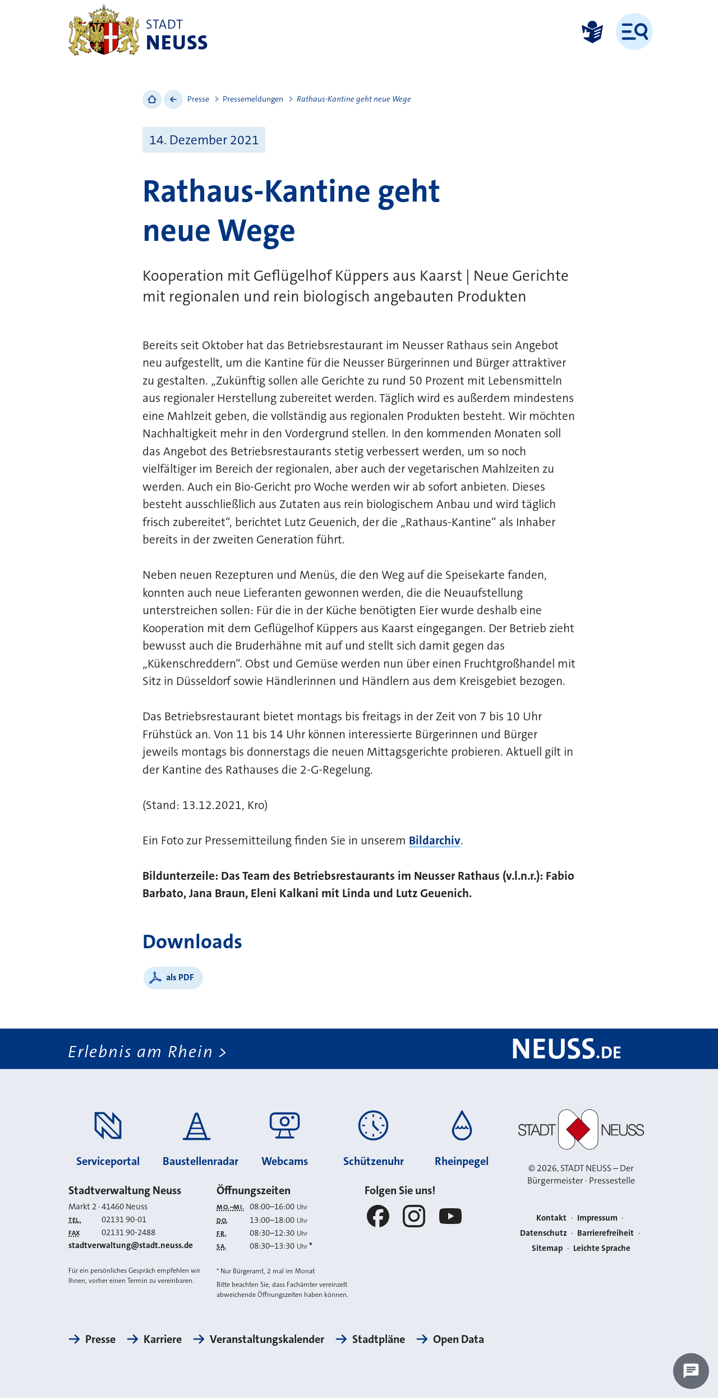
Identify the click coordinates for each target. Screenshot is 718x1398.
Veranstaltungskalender (267, 1339)
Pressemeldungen (253, 99)
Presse (198, 99)
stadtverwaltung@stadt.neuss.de (130, 1245)
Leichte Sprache (601, 1248)
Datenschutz (543, 1233)
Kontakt (551, 1217)
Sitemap (547, 1248)
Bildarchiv (435, 840)
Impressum (597, 1217)
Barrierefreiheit (605, 1233)
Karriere (163, 1339)
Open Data (458, 1339)
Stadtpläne (378, 1339)
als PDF (180, 977)
